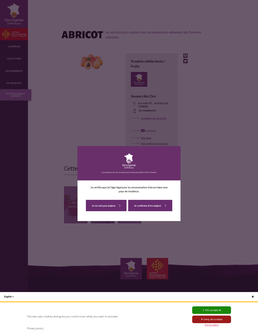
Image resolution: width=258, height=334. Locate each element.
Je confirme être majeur (147, 205)
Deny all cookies (211, 319)
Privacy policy (35, 328)
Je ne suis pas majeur (104, 205)
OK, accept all (212, 310)
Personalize (212, 324)
